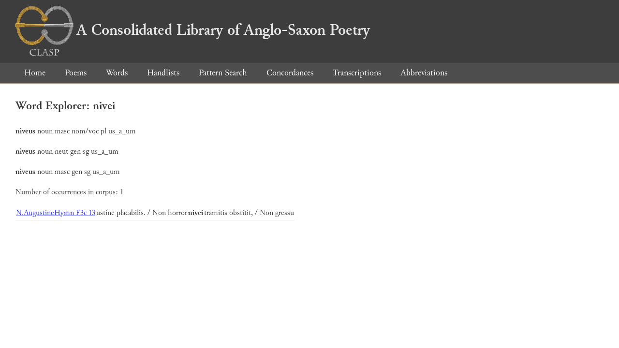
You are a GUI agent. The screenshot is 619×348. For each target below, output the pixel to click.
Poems (76, 73)
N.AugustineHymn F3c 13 (55, 212)
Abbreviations (423, 73)
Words (117, 73)
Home (34, 73)
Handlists (163, 73)
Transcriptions (357, 73)
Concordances (289, 73)
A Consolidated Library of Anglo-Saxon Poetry (192, 30)
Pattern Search (223, 73)
